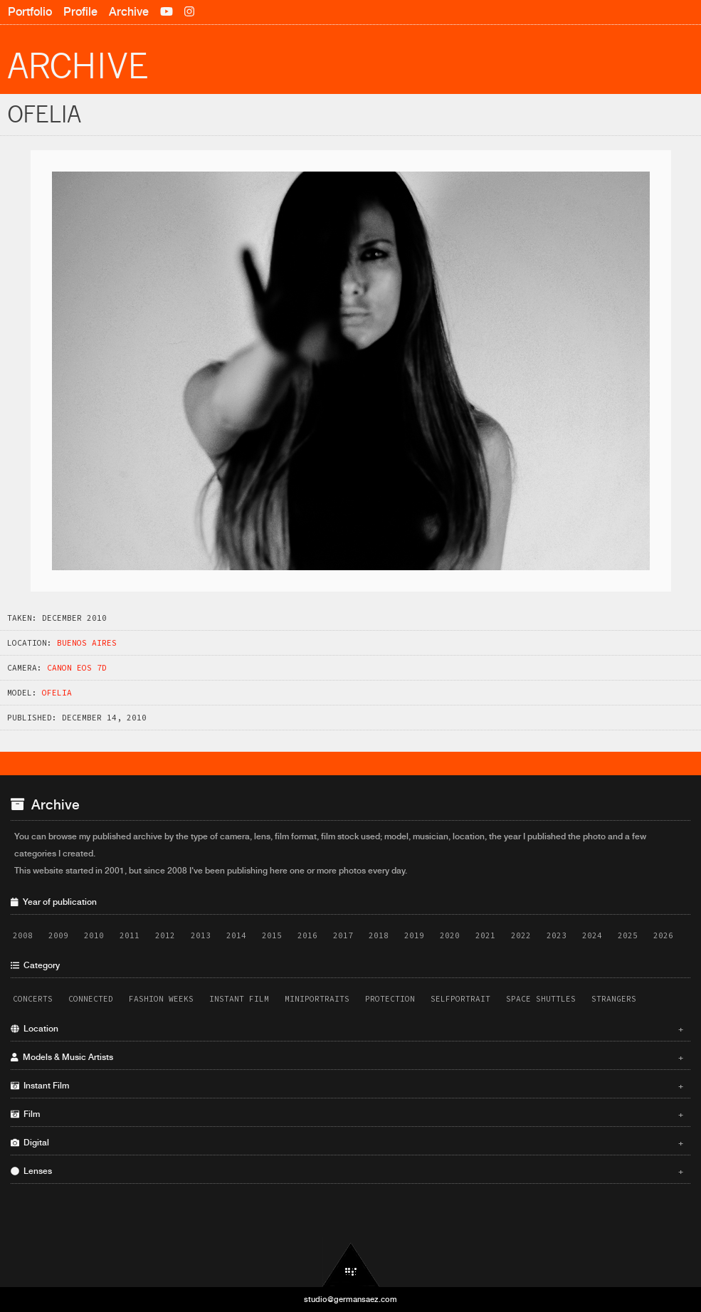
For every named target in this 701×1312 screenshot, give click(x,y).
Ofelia (57, 693)
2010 (94, 935)
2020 (450, 935)
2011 (129, 935)
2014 (236, 935)
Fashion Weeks (161, 999)
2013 (201, 935)
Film (347, 1114)
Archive (129, 12)
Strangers (613, 999)
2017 (343, 935)
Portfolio (30, 12)
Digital (347, 1143)
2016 (307, 935)
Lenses (347, 1171)
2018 (379, 935)
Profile (80, 12)
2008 (23, 935)
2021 (485, 935)
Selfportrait (460, 999)
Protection (390, 999)
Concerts (33, 999)
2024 (592, 935)
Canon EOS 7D (77, 668)
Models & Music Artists (347, 1057)
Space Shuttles (541, 999)
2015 (272, 935)
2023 (556, 935)
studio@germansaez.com (350, 1299)
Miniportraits (317, 999)
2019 (414, 935)
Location (347, 1029)
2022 (521, 935)
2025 (628, 935)
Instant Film (239, 999)
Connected (90, 999)
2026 (663, 935)
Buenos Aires (87, 643)
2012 (165, 935)
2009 (58, 935)
